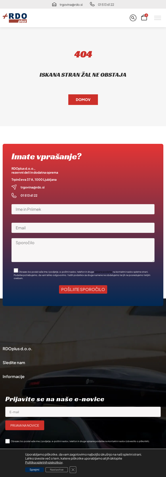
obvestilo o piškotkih (137, 441)
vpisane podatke (103, 271)
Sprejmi (34, 469)
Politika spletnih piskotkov (44, 462)
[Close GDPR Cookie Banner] (73, 469)
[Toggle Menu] (157, 18)
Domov (83, 99)
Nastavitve (56, 469)
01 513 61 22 (106, 4)
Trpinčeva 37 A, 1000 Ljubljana (34, 179)
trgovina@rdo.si (71, 4)
